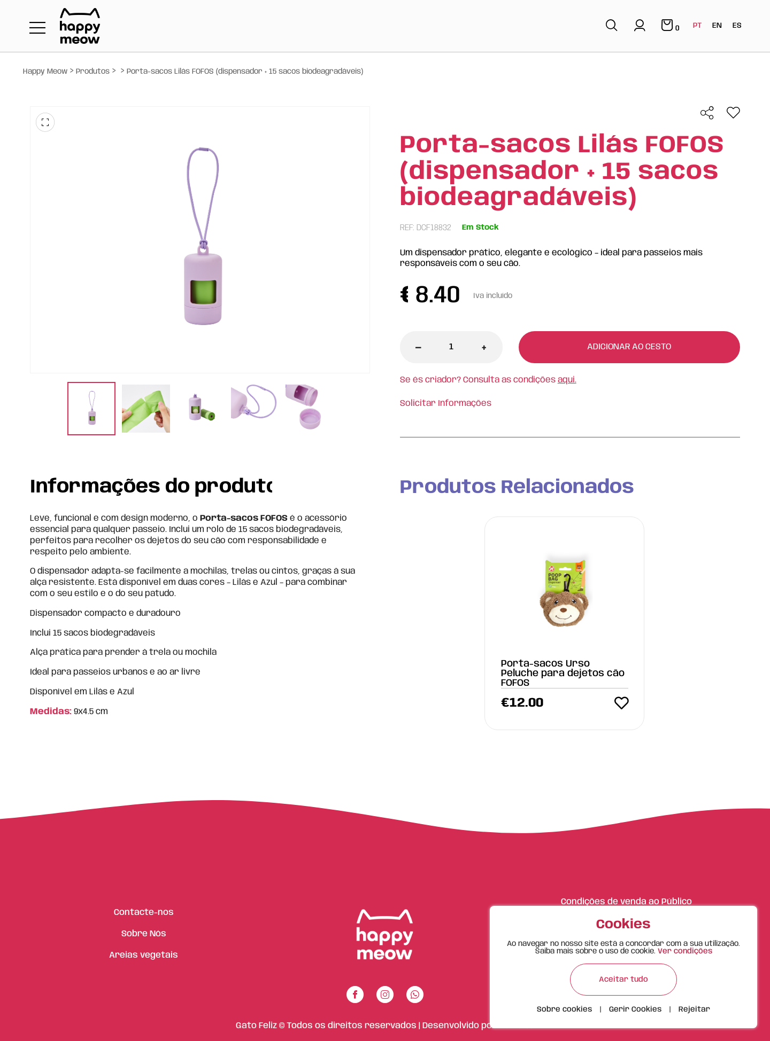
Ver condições (685, 951)
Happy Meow (45, 71)
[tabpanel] (91, 410)
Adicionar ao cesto (629, 346)
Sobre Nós (143, 933)
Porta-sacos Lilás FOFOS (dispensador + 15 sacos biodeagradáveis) (245, 71)
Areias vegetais (143, 955)
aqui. (567, 380)
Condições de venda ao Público (626, 901)
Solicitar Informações (445, 403)
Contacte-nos (144, 912)
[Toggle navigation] (37, 29)
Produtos (93, 71)
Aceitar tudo (623, 979)
